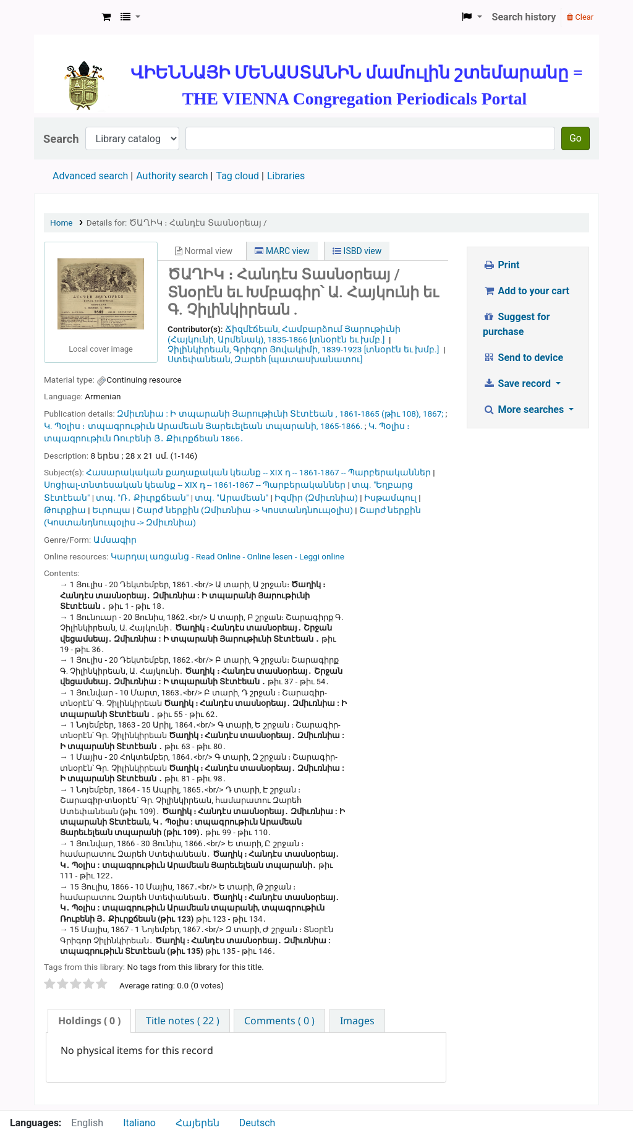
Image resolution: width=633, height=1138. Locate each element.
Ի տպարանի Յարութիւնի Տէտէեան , (253, 413)
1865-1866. (341, 426)
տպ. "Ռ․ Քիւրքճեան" (142, 498)
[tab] (89, 1021)
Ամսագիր (115, 540)
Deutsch (257, 1123)
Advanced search (90, 176)
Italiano (139, 1123)
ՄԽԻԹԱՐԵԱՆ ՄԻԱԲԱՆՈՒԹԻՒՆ (65, 17)
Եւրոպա (111, 510)
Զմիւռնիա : (142, 413)
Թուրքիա (65, 510)
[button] (106, 17)
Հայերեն (197, 1123)
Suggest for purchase (516, 324)
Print (501, 265)
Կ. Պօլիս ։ (64, 426)
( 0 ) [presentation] (89, 1020)
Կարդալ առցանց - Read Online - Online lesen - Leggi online (227, 556)
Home (61, 222)
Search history (524, 17)
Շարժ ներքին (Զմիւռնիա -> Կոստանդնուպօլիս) (245, 510)
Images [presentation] (357, 1020)
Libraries (286, 176)
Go (575, 138)
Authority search (172, 176)
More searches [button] (524, 409)
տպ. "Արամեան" (231, 498)
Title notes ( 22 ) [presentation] (182, 1020)
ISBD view (357, 251)
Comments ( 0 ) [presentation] (279, 1020)
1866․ (232, 438)
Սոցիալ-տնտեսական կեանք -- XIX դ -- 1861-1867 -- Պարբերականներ (195, 485)
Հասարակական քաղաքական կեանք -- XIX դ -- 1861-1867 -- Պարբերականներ (258, 472)
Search (61, 138)
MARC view (282, 251)
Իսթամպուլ (390, 498)
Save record (518, 383)
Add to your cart (526, 291)
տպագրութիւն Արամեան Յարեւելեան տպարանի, (203, 426)
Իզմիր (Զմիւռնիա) (316, 498)
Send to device (523, 357)
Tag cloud (237, 176)
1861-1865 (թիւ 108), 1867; (391, 413)
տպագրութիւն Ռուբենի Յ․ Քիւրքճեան (131, 438)
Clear (580, 17)
